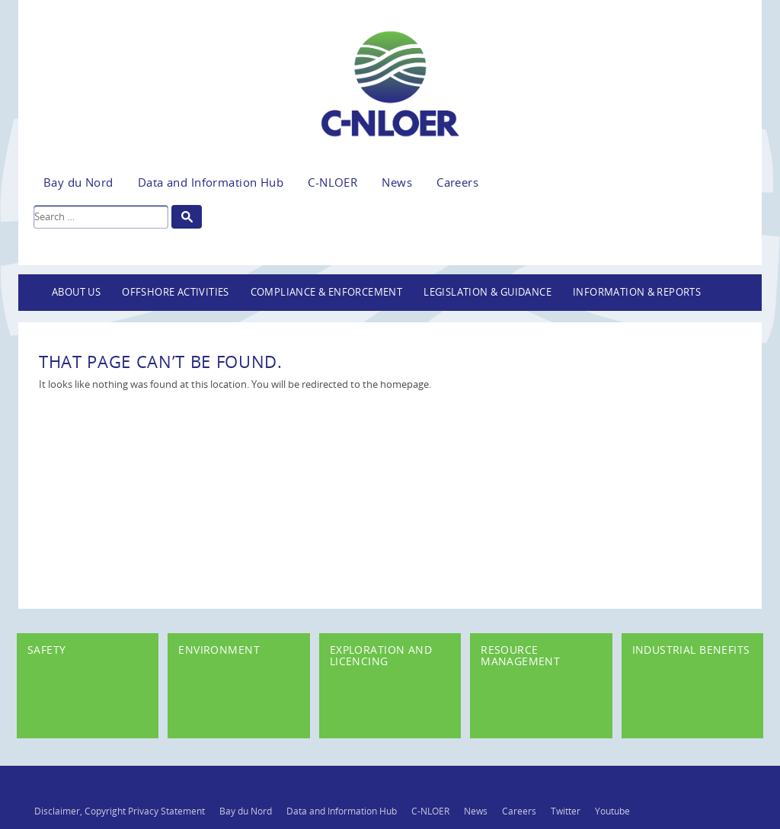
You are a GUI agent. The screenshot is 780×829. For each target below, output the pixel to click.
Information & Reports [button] (637, 292)
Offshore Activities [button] (175, 292)
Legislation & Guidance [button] (487, 292)
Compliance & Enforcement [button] (327, 292)
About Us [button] (76, 292)
